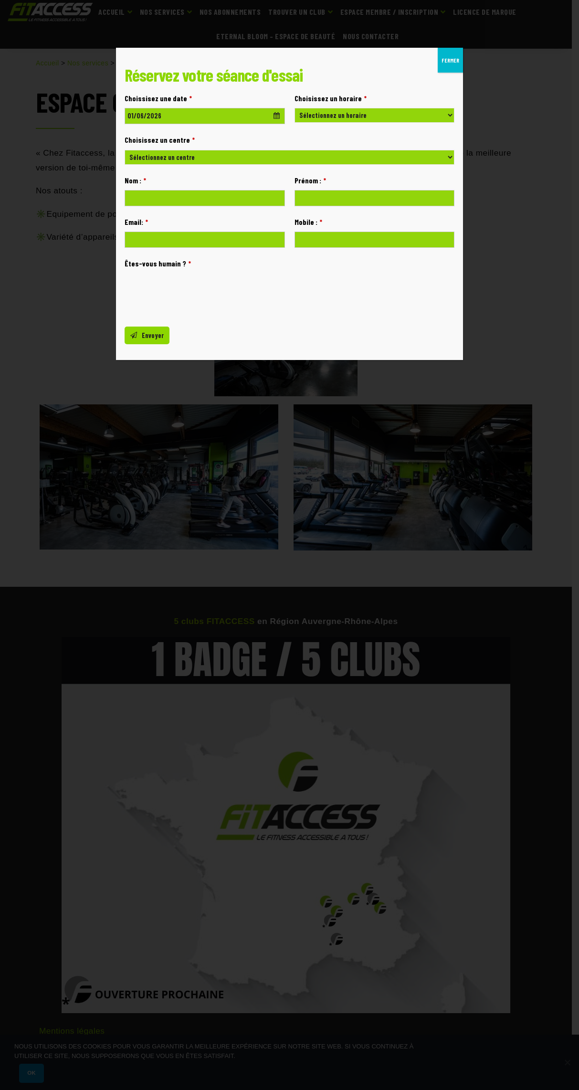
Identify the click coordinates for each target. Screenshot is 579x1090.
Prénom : (310, 180)
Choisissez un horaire (331, 98)
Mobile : (308, 221)
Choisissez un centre (160, 139)
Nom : (135, 180)
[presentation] (197, 292)
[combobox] (205, 116)
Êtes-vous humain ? (158, 263)
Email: (136, 221)
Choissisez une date (158, 98)
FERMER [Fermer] (450, 60)
